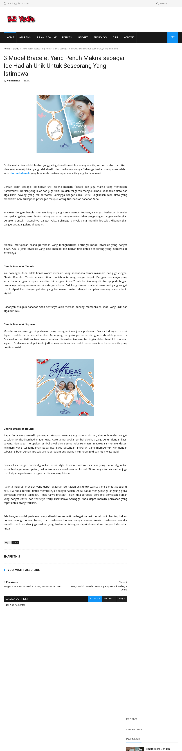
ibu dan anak (86, 718)
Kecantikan (135, 318)
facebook (102, 608)
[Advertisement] (152, 69)
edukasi (105, 713)
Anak (131, 296)
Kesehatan (135, 323)
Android (80, 697)
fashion (133, 355)
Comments (170, 215)
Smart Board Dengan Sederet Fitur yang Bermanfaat (158, 133)
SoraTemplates (23, 746)
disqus (115, 608)
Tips (115, 37)
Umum (132, 345)
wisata (132, 366)
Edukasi (67, 37)
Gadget (83, 37)
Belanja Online (46, 37)
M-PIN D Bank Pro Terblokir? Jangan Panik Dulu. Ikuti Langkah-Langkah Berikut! (161, 149)
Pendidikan (135, 329)
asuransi (133, 350)
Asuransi (25, 37)
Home (10, 37)
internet (133, 361)
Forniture (82, 702)
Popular (152, 215)
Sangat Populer (134, 216)
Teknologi (100, 37)
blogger (88, 608)
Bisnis (16, 49)
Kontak (128, 37)
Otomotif (86, 707)
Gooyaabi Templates (59, 746)
